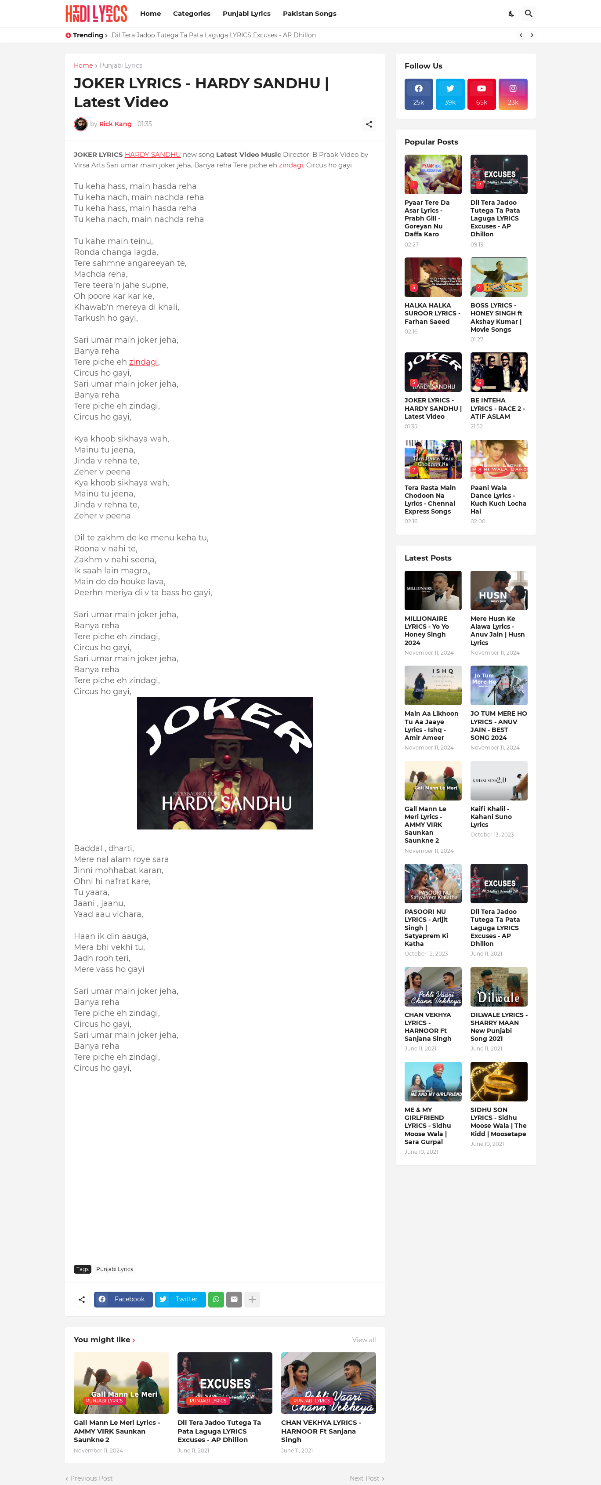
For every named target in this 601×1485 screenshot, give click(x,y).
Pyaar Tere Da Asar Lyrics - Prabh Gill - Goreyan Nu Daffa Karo (427, 219)
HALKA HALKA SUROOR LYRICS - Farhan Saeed (432, 313)
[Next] (532, 35)
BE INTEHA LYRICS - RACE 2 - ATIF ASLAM (498, 408)
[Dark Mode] (511, 13)
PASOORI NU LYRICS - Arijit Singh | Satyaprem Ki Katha (426, 928)
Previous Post (91, 1478)
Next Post (365, 1478)
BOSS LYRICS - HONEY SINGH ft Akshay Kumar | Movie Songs (496, 317)
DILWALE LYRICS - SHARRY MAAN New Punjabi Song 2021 (499, 1027)
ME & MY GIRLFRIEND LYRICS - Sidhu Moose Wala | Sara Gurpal (428, 1126)
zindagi (291, 165)
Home (150, 13)
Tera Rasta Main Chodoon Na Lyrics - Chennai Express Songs (430, 500)
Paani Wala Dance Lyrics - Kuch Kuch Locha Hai (499, 500)
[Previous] (521, 35)
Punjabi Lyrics (247, 13)
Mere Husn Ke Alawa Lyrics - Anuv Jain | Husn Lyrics (498, 631)
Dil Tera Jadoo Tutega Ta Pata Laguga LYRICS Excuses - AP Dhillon (214, 35)
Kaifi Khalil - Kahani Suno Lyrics (491, 817)
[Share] (369, 124)
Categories (191, 13)
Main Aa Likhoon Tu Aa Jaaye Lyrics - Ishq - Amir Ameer (432, 726)
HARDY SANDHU (153, 154)
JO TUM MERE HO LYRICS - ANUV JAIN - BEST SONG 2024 (499, 726)
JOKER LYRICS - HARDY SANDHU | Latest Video (433, 408)
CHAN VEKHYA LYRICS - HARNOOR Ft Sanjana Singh (321, 1431)
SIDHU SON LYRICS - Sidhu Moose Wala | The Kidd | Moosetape (499, 1122)
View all (364, 1340)
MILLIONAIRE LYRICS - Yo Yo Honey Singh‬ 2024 (427, 631)
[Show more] (252, 1300)
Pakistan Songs (310, 13)
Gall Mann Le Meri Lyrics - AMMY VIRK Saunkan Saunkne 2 (117, 1431)
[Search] (528, 13)
